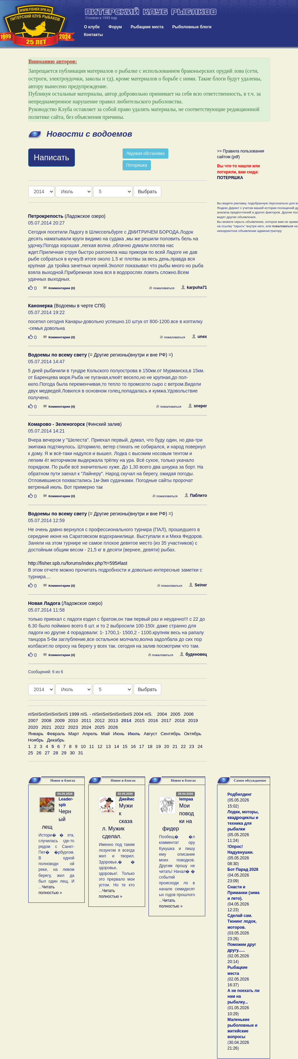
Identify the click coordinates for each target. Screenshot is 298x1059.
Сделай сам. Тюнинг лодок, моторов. (242, 921)
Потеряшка (136, 165)
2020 (33, 727)
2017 (166, 720)
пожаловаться (161, 288)
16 (133, 746)
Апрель (89, 733)
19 (158, 746)
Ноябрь (36, 740)
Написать (51, 157)
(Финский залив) (75, 424)
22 (183, 746)
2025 (100, 727)
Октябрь (193, 733)
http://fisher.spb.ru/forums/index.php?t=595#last (77, 563)
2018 (180, 720)
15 (124, 746)
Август (150, 733)
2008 (46, 720)
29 (64, 752)
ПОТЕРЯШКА (230, 177)
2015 (140, 720)
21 (174, 746)
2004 (162, 714)
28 (55, 752)
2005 (175, 714)
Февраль (56, 733)
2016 (153, 720)
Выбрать (147, 191)
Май (105, 733)
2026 (113, 727)
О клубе (92, 27)
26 (38, 752)
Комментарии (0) (59, 288)
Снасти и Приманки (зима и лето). (243, 893)
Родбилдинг (239, 794)
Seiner (198, 585)
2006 (189, 714)
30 (72, 752)
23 (191, 746)
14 (116, 746)
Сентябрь (171, 733)
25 (30, 752)
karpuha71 (194, 287)
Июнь (119, 733)
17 (141, 746)
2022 (60, 727)
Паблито (195, 495)
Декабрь (56, 740)
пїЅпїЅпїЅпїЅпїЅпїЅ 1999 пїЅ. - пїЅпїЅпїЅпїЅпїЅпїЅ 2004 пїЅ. (90, 714)
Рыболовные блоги (192, 27)
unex (199, 336)
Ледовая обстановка (145, 153)
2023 (73, 727)
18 (150, 746)
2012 (100, 720)
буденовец (193, 654)
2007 (33, 720)
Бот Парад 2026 (242, 869)
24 (200, 746)
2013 (113, 720)
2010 (73, 720)
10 (83, 746)
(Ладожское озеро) (66, 216)
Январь (36, 733)
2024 (86, 727)
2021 (46, 727)
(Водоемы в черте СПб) (66, 305)
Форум (115, 27)
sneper (197, 406)
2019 (193, 720)
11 (91, 746)
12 (99, 746)
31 (80, 752)
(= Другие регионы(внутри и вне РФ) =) (100, 354)
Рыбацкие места (147, 27)
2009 (60, 720)
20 (166, 746)
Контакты (93, 34)
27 (47, 752)
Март (73, 733)
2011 (86, 720)
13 (108, 746)
